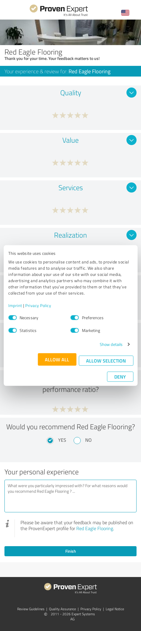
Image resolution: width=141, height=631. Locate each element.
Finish (70, 551)
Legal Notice (115, 608)
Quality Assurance (62, 608)
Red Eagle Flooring (94, 528)
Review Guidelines (31, 608)
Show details (111, 344)
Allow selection (106, 360)
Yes (62, 440)
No (88, 440)
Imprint (15, 305)
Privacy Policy (38, 305)
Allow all (57, 359)
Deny (120, 376)
